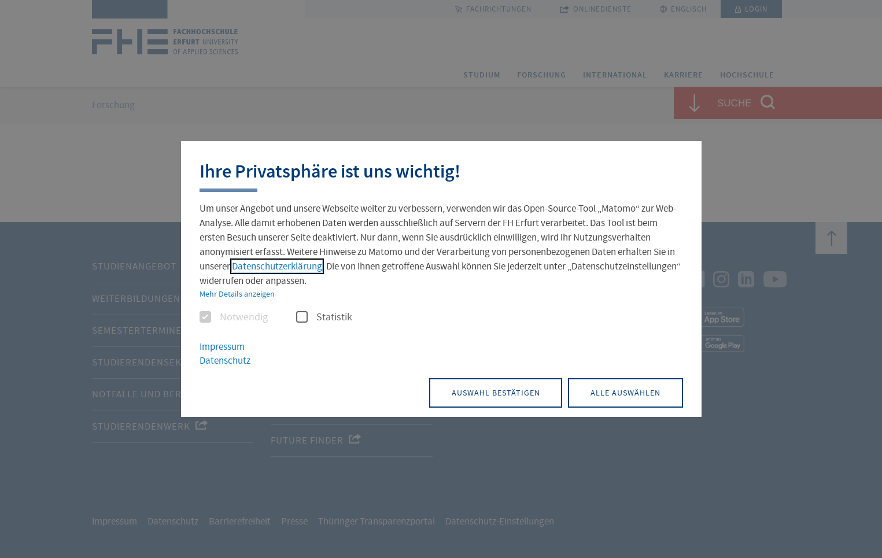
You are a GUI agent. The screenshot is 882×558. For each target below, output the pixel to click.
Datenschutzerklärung (277, 266)
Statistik (324, 317)
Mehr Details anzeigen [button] (237, 294)
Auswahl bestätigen (490, 392)
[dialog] (441, 278)
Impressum (222, 347)
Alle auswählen (624, 392)
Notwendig (234, 317)
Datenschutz (225, 361)
